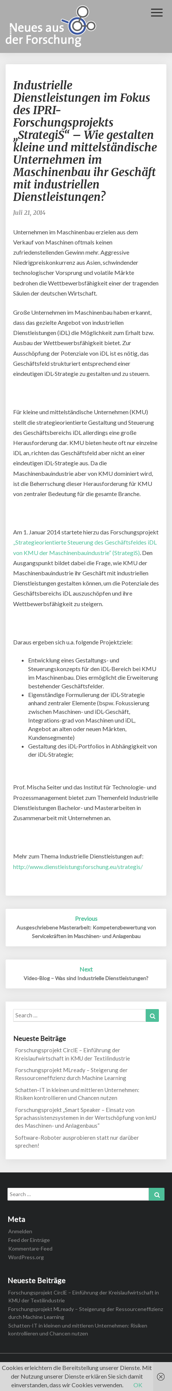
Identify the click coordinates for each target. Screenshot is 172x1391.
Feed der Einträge (29, 1240)
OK (137, 1384)
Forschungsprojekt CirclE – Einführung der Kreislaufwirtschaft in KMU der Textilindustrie (72, 1054)
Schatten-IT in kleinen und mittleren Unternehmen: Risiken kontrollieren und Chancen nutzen (77, 1093)
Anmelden (20, 1231)
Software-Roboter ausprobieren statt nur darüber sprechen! (77, 1141)
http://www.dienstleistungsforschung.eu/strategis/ (78, 866)
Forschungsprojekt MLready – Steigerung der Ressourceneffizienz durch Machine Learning (71, 1074)
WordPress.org (26, 1257)
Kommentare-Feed (30, 1248)
